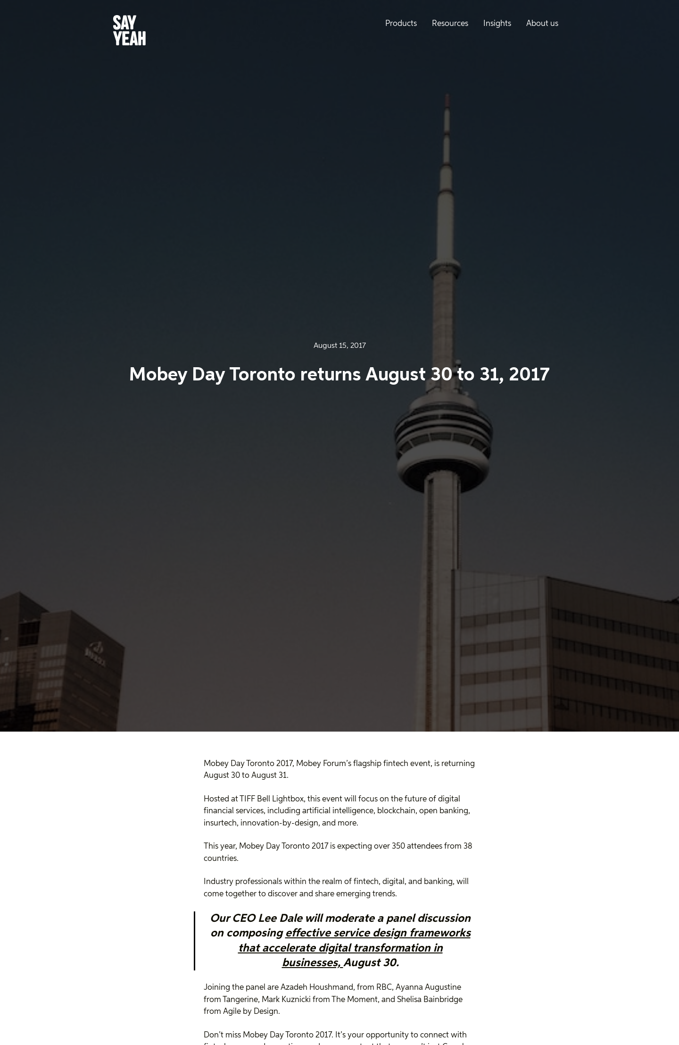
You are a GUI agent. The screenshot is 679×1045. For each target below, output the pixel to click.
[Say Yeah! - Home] (129, 32)
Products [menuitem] (401, 24)
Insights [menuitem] (497, 24)
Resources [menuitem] (450, 24)
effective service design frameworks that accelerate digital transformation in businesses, (354, 947)
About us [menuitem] (542, 24)
